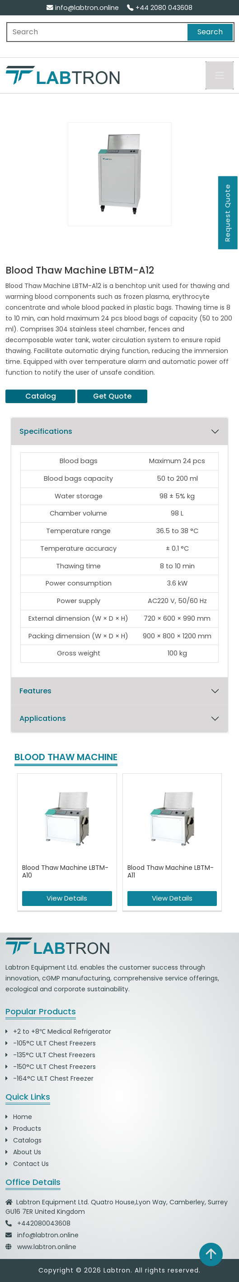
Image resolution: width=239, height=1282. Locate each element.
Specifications (45, 431)
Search (210, 32)
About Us (23, 1152)
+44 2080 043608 (159, 7)
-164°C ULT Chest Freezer (49, 1078)
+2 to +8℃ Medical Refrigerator (58, 1031)
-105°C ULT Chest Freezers (50, 1043)
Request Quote (227, 213)
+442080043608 (43, 1223)
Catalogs (23, 1140)
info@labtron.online (83, 7)
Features (35, 691)
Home (18, 1116)
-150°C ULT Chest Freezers (50, 1066)
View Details (67, 898)
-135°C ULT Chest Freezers (50, 1054)
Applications (42, 718)
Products (23, 1128)
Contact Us (27, 1163)
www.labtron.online (46, 1246)
